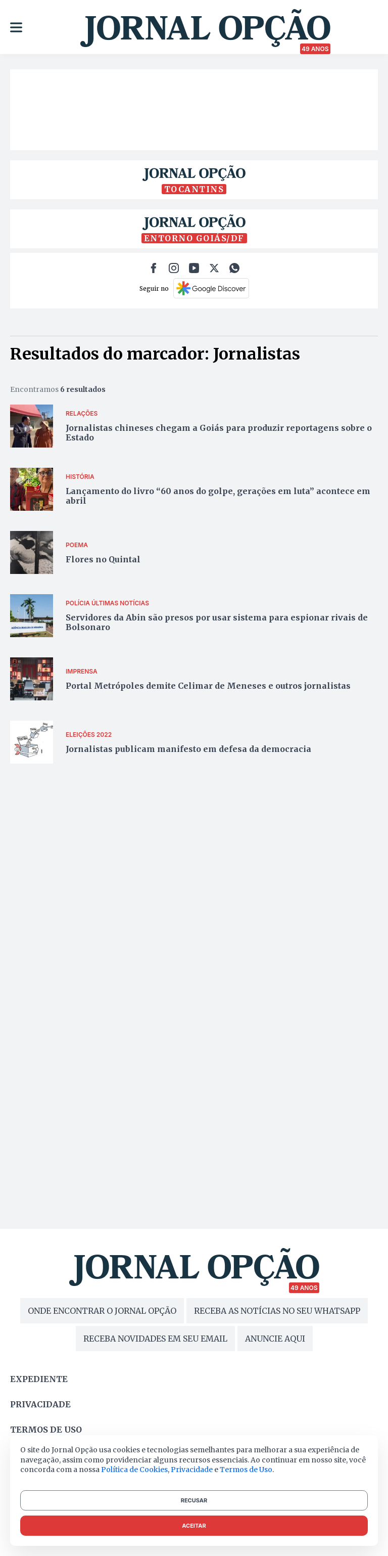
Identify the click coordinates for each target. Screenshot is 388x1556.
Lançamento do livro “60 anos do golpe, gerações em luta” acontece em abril (218, 496)
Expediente (39, 1379)
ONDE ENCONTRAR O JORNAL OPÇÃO (102, 1311)
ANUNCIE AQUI (275, 1338)
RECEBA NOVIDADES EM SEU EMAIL (155, 1338)
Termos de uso (46, 1430)
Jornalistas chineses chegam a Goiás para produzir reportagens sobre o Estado (219, 432)
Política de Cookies (134, 1469)
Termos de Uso (246, 1469)
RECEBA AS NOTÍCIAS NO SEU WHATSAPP (277, 1311)
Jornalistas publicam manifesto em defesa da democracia (188, 749)
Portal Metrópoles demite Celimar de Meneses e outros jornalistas (208, 686)
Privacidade (40, 1404)
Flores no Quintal (103, 559)
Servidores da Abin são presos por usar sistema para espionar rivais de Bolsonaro (217, 622)
